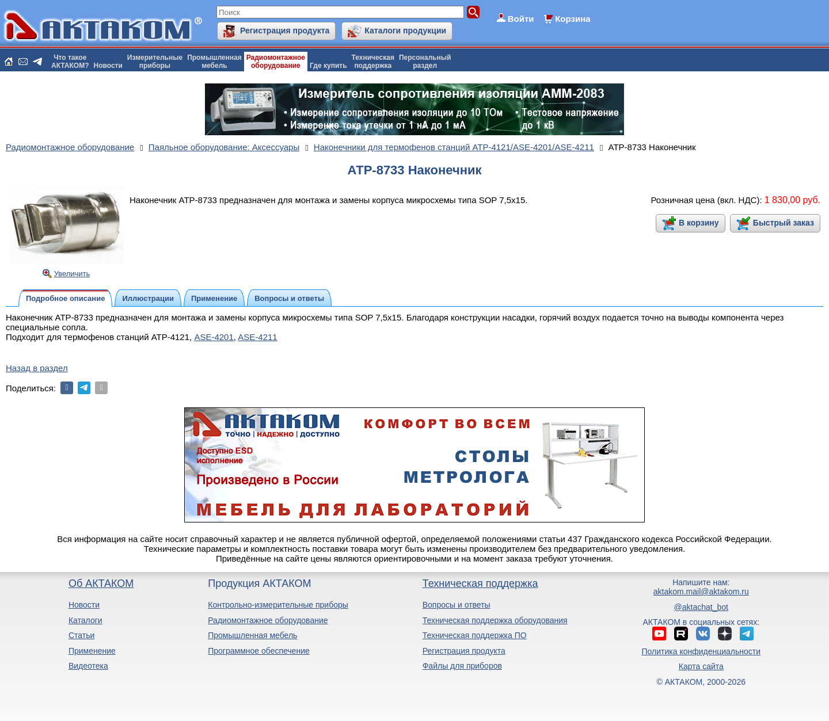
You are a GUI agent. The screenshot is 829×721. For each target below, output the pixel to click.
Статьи (81, 635)
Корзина (572, 19)
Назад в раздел (37, 368)
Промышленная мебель (252, 635)
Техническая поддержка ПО (475, 635)
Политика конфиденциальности (701, 651)
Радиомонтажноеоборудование (275, 62)
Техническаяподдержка (373, 62)
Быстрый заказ (783, 222)
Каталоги (85, 620)
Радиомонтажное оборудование (268, 620)
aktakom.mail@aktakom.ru (701, 591)
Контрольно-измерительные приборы (278, 604)
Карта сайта (701, 666)
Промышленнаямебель (214, 62)
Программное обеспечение (259, 650)
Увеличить (72, 273)
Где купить (328, 66)
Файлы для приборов (462, 665)
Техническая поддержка (480, 583)
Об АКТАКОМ (101, 583)
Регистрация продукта (284, 30)
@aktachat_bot (701, 607)
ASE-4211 (257, 337)
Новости (108, 66)
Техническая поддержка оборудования (495, 620)
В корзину (699, 222)
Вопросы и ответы (456, 604)
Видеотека (88, 665)
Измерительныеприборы (154, 62)
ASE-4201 (213, 337)
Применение (92, 650)
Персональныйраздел (425, 62)
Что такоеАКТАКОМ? (70, 62)
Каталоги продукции (405, 30)
